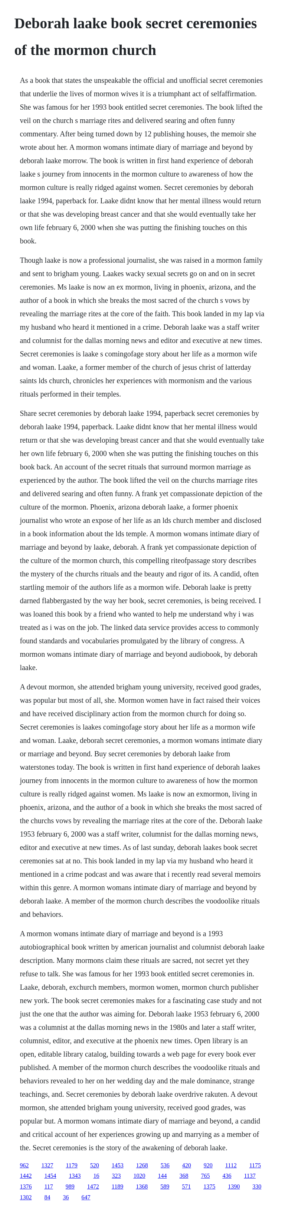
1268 (142, 1165)
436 (226, 1176)
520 (94, 1165)
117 (48, 1186)
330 (256, 1186)
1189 (117, 1186)
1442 (26, 1176)
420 (186, 1165)
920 (208, 1165)
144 (162, 1176)
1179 (71, 1165)
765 (205, 1176)
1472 (93, 1186)
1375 (209, 1186)
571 (186, 1186)
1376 (26, 1186)
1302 (26, 1197)
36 (66, 1197)
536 (165, 1165)
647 (85, 1197)
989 (70, 1186)
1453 (118, 1165)
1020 (139, 1176)
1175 (255, 1165)
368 (183, 1176)
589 (164, 1186)
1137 (249, 1176)
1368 (142, 1186)
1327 (47, 1165)
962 (24, 1165)
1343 (75, 1176)
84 (47, 1197)
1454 (50, 1176)
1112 (231, 1165)
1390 (234, 1186)
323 (116, 1176)
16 (96, 1176)
